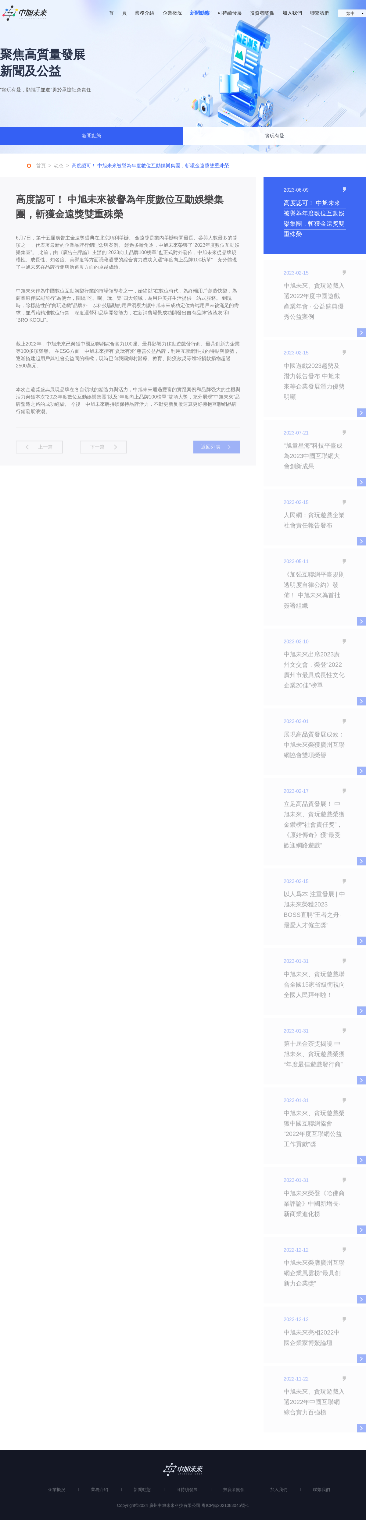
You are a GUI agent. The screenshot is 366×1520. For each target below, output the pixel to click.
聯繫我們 (319, 13)
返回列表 (211, 449)
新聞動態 (200, 13)
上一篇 (45, 449)
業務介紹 (144, 13)
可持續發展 (229, 13)
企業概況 (172, 13)
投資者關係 (262, 13)
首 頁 (118, 13)
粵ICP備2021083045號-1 (225, 1505)
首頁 (41, 166)
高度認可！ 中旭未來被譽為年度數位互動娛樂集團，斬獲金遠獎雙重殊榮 (150, 166)
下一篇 (97, 449)
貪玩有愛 (274, 136)
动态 (58, 166)
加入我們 (292, 13)
